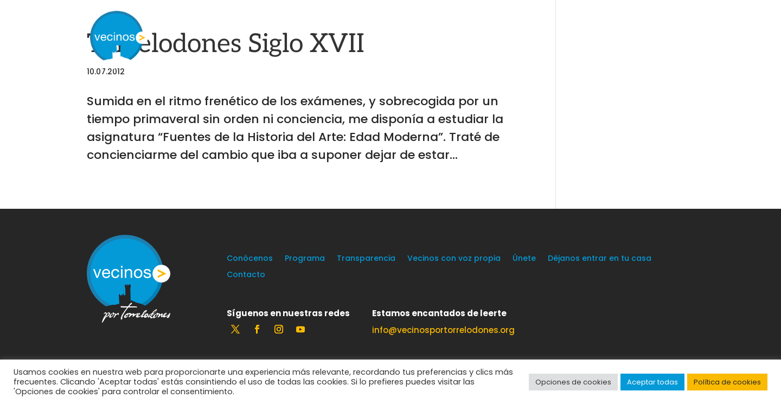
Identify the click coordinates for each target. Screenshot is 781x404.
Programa (305, 259)
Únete (524, 259)
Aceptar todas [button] (652, 382)
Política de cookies (727, 382)
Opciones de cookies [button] (573, 382)
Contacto (246, 275)
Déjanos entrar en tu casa (599, 259)
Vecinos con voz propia (454, 259)
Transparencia (366, 259)
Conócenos (250, 259)
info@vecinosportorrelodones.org (443, 330)
